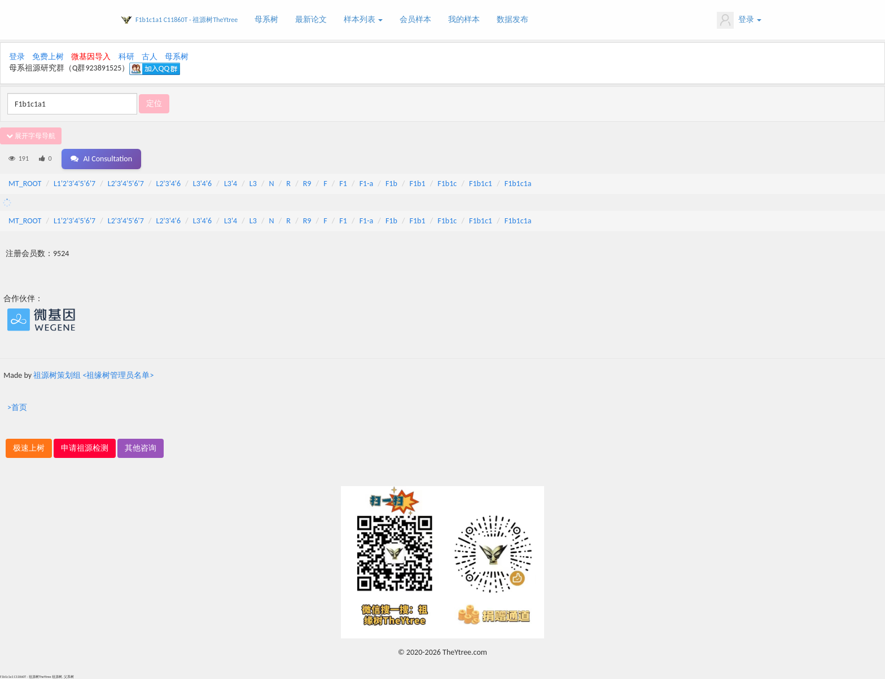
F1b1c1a (518, 183)
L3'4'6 (202, 183)
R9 (307, 183)
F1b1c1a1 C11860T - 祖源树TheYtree (186, 20)
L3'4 (230, 183)
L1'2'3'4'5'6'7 (74, 183)
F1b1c (447, 183)
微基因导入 (91, 56)
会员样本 (415, 19)
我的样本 (464, 19)
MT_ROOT (24, 183)
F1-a (367, 183)
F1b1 (418, 183)
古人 (149, 56)
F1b (391, 183)
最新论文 (311, 19)
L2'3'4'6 (168, 183)
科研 (126, 56)
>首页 (17, 407)
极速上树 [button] (29, 448)
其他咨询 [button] (140, 448)
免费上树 (48, 56)
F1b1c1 (480, 183)
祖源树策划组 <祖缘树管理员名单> (93, 375)
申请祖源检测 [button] (84, 448)
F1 (343, 183)
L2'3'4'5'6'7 (126, 183)
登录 (739, 20)
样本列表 (363, 19)
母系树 (266, 19)
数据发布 (512, 19)
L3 (253, 183)
